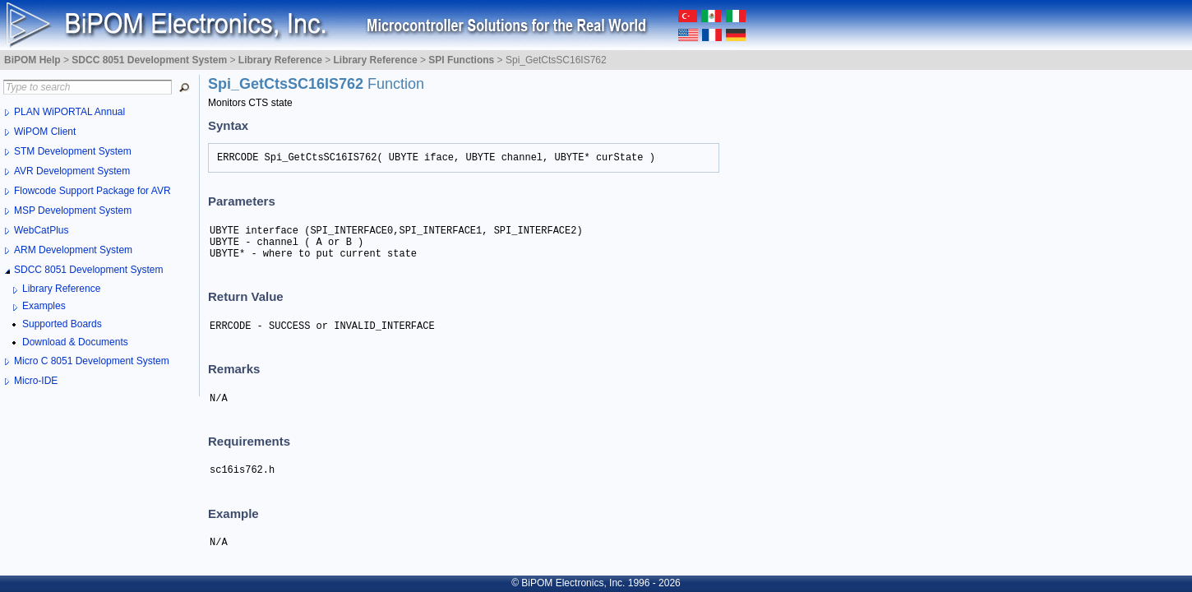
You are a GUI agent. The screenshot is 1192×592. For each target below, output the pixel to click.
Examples (44, 306)
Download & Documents (75, 342)
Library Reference (61, 288)
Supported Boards (62, 324)
